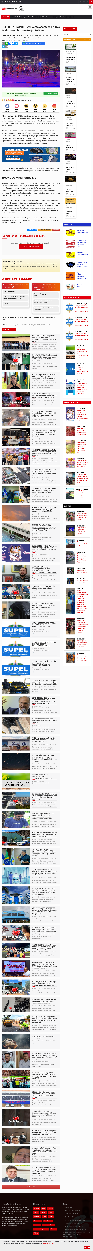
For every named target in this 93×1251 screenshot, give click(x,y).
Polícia (35, 363)
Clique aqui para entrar (31, 247)
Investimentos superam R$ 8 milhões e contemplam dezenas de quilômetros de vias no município (44, 1030)
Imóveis (68, 73)
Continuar (87, 1247)
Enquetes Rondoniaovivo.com (17, 279)
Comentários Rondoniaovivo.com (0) (23, 235)
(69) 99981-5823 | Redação (73, 1214)
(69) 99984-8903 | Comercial (73, 1217)
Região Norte (37, 475)
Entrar (13, 2)
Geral (35, 514)
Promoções (37, 1221)
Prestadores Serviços (70, 52)
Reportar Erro (56, 229)
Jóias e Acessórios (69, 118)
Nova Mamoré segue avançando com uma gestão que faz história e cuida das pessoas (44, 863)
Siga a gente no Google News (31, 43)
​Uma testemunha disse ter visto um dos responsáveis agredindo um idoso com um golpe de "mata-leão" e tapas (44, 844)
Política (36, 344)
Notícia (50, 325)
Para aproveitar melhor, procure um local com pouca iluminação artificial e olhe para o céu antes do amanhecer (44, 768)
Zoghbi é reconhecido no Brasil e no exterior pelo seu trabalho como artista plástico (44, 424)
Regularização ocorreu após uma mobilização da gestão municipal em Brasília (43, 1180)
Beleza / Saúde (68, 96)
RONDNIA (37, 325)
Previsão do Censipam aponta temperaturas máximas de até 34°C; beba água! (44, 518)
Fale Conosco (69, 1207)
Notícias (36, 1208)
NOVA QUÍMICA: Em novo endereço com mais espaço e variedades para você (82, 479)
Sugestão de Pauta (32, 229)
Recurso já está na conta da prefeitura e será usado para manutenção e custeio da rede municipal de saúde (44, 349)
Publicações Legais (39, 629)
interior (18, 325)
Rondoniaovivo (10, 325)
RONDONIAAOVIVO (27, 325)
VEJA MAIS (31, 1187)
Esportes (43, 1212)
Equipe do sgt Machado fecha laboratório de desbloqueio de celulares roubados (48, 17)
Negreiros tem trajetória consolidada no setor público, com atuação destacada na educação (44, 580)
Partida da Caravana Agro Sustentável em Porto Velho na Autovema (81, 558)
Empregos (37, 1225)
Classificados (48, 1221)
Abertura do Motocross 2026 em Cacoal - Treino (82, 544)
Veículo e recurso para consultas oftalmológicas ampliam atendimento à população (44, 443)
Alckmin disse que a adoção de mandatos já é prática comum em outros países (44, 712)
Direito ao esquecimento (45, 229)
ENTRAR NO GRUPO (51, 93)
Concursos (37, 1217)
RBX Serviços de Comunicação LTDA (82, 244)
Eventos (53, 1229)
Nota (78, 286)
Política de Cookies (48, 1244)
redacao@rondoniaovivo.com (73, 1223)
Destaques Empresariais (40, 554)
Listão (51, 1217)
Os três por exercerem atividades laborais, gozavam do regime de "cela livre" (43, 1010)
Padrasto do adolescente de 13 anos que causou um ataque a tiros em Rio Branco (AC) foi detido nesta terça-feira (44, 501)
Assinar (18, 2)
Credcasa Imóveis (82, 232)
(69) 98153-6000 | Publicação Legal (75, 1220)
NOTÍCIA (43, 325)
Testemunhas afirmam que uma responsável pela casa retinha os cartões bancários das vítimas (44, 993)
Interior (35, 744)
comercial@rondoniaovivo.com (74, 1226)
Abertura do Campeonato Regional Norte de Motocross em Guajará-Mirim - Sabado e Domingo (82, 626)
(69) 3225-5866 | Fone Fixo (72, 1210)
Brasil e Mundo (38, 706)
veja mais (86, 39)
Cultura (35, 419)
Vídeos (36, 1233)
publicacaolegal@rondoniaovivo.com (75, 1229)
